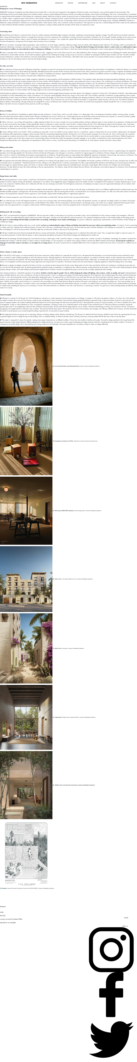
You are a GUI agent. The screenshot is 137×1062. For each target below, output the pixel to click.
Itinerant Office (17, 919)
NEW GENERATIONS (29, 3)
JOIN (93, 3)
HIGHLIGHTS (59, 3)
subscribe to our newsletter (8, 922)
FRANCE (70, 3)
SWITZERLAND (82, 3)
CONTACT (113, 3)
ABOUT (102, 3)
